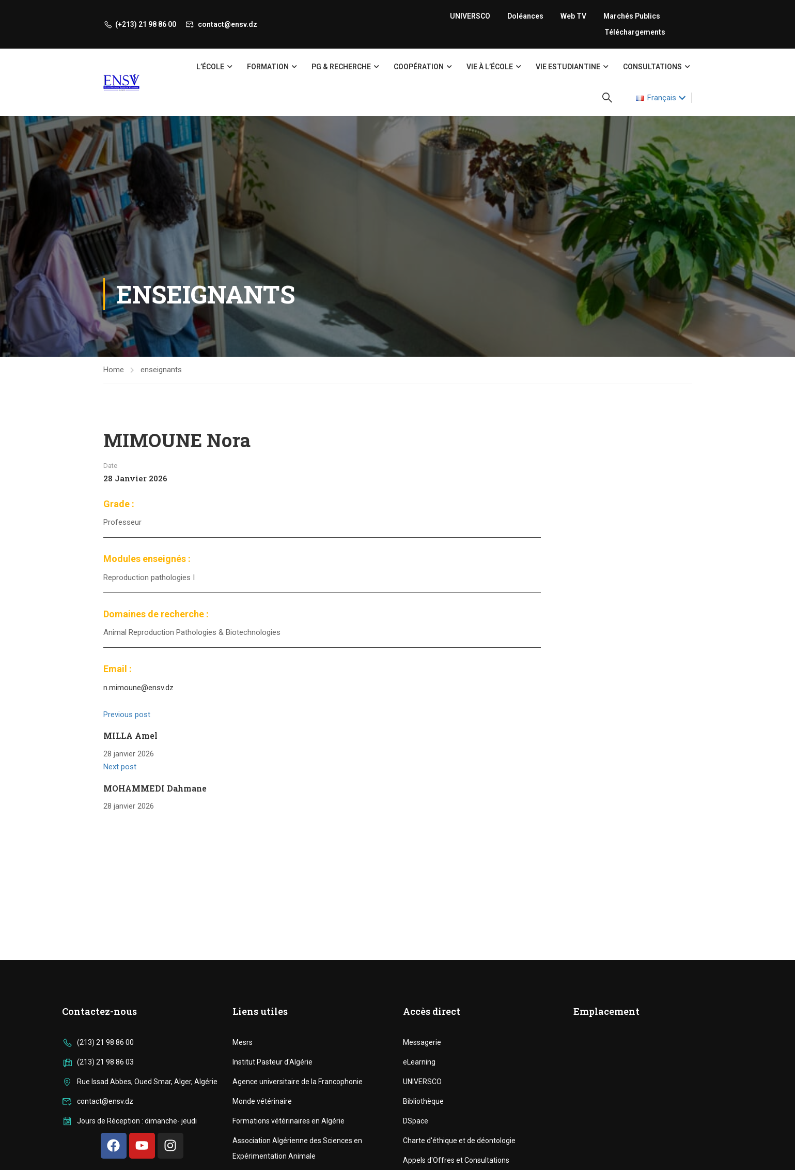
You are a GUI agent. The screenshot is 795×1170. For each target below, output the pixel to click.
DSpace (415, 1121)
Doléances (525, 16)
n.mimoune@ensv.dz (138, 687)
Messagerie (422, 1042)
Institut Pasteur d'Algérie (272, 1062)
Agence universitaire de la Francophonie (297, 1081)
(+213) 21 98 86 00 (140, 24)
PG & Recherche (341, 67)
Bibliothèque (423, 1101)
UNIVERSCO (470, 16)
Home (113, 369)
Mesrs (242, 1042)
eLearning (419, 1062)
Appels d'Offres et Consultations (456, 1160)
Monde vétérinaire (262, 1101)
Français (656, 97)
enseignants (161, 369)
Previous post (126, 714)
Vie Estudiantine (568, 67)
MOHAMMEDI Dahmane (155, 788)
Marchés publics (631, 16)
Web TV (573, 16)
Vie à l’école (489, 67)
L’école (210, 67)
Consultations (652, 67)
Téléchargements (634, 32)
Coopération (419, 67)
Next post (119, 766)
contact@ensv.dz (221, 24)
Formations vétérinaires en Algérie (288, 1121)
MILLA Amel (130, 735)
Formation (268, 67)
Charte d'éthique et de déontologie (459, 1140)
